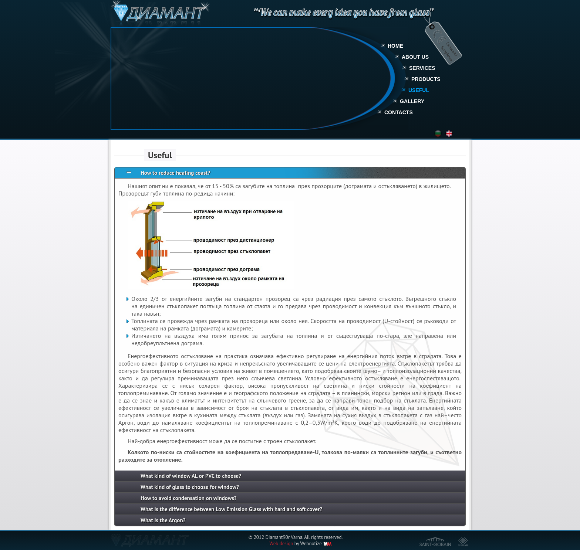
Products (426, 79)
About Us (415, 57)
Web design (281, 543)
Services (422, 68)
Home (395, 46)
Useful (418, 90)
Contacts (398, 112)
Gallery (412, 101)
